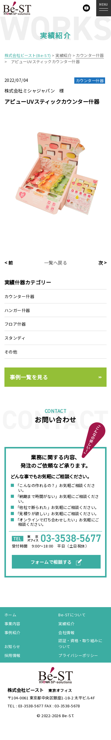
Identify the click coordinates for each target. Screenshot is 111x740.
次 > (102, 262)
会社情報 (66, 633)
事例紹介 (12, 633)
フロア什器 (15, 324)
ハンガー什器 (17, 310)
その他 (10, 352)
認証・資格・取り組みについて (80, 644)
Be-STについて (72, 615)
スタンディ (14, 338)
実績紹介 (66, 624)
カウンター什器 (19, 296)
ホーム (10, 615)
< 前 (8, 262)
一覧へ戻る (55, 262)
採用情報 (12, 655)
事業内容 (12, 624)
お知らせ (12, 647)
